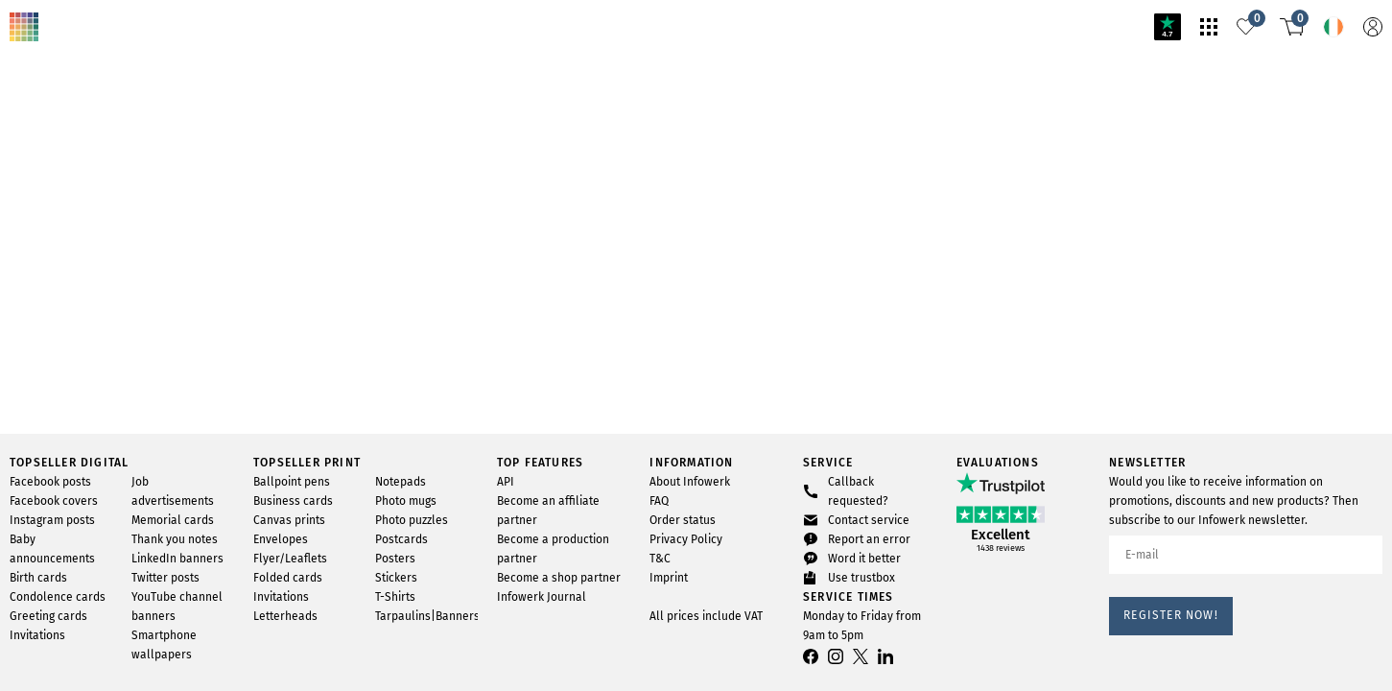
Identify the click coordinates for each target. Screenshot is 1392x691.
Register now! (1170, 615)
